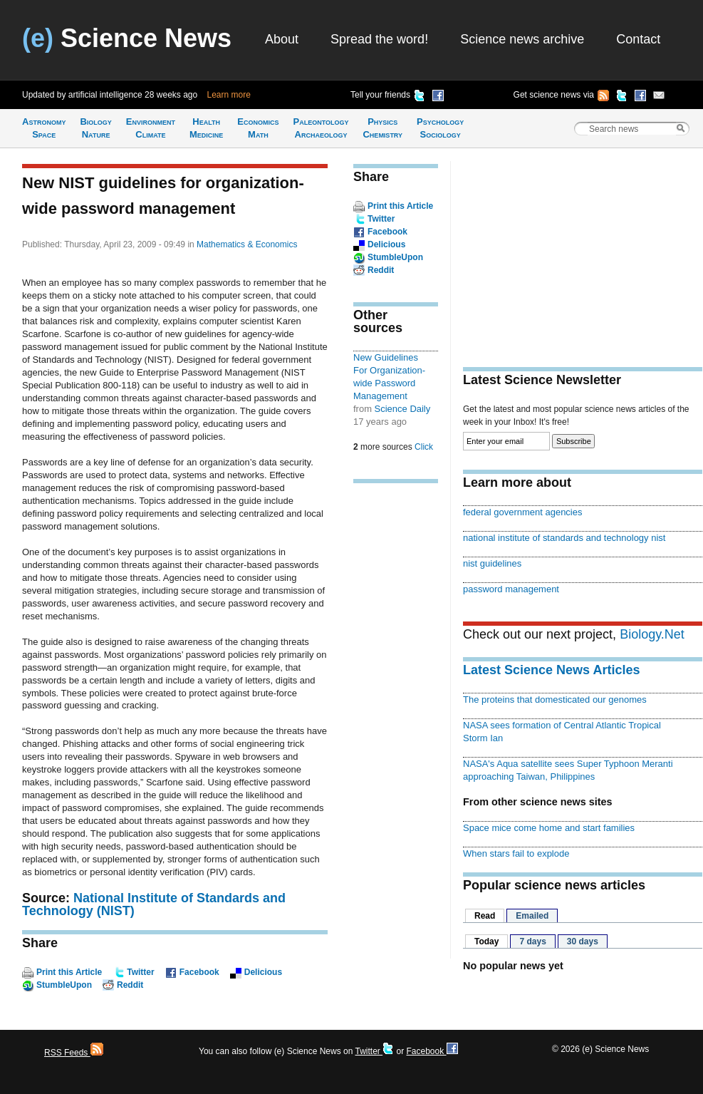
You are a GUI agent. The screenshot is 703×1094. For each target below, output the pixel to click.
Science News (126, 38)
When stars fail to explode (516, 853)
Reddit (130, 985)
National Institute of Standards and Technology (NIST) (154, 904)
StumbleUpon (64, 985)
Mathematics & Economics (247, 244)
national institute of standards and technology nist (564, 537)
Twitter (140, 972)
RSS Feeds (73, 1053)
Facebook (199, 972)
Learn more (229, 95)
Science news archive (522, 39)
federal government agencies (522, 512)
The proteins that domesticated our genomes (555, 699)
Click (424, 447)
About (281, 39)
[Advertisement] (396, 715)
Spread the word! (379, 39)
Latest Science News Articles (551, 670)
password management (511, 589)
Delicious (263, 972)
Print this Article (69, 972)
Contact (638, 39)
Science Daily (403, 408)
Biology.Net (652, 634)
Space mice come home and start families (549, 827)
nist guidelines (492, 563)
